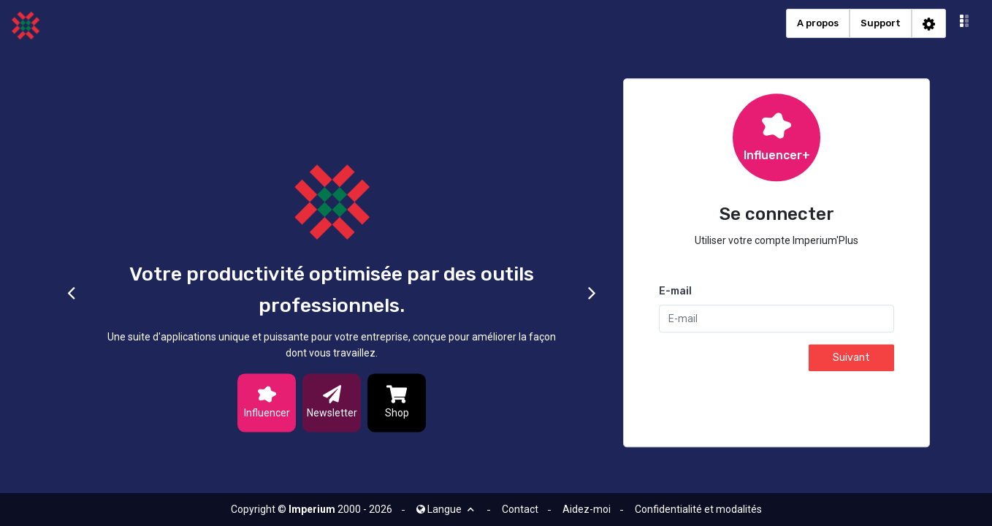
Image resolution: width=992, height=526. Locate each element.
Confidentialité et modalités (698, 509)
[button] (964, 23)
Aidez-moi (586, 509)
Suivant (851, 358)
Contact (520, 509)
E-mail (675, 292)
